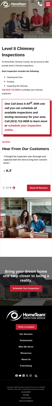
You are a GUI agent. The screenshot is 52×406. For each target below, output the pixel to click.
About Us (26, 359)
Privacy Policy (26, 398)
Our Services (26, 334)
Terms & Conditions (26, 401)
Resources (26, 353)
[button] (4, 188)
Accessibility (26, 392)
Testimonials (26, 340)
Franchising (26, 366)
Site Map (26, 395)
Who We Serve (26, 347)
